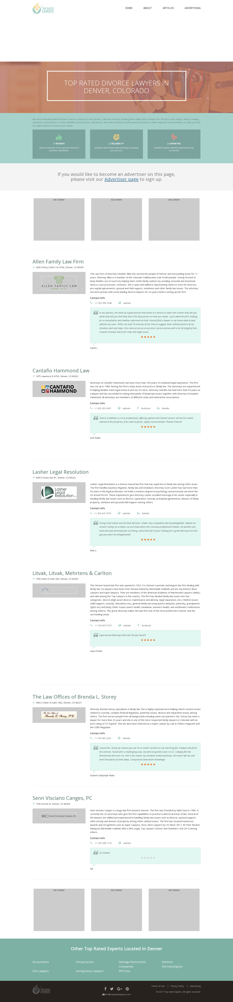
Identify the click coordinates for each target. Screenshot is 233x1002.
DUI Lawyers (41, 971)
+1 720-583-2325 (100, 738)
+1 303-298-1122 (101, 843)
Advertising (193, 8)
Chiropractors (85, 962)
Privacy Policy (177, 986)
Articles (168, 8)
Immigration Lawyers (89, 971)
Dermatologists (172, 966)
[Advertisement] (116, 39)
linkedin (163, 408)
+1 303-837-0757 (101, 625)
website (124, 303)
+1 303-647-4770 (100, 513)
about (147, 8)
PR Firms (124, 971)
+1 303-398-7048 (101, 303)
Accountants (41, 962)
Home (128, 8)
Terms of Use (158, 986)
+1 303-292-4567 (100, 408)
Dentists (167, 962)
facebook (143, 408)
